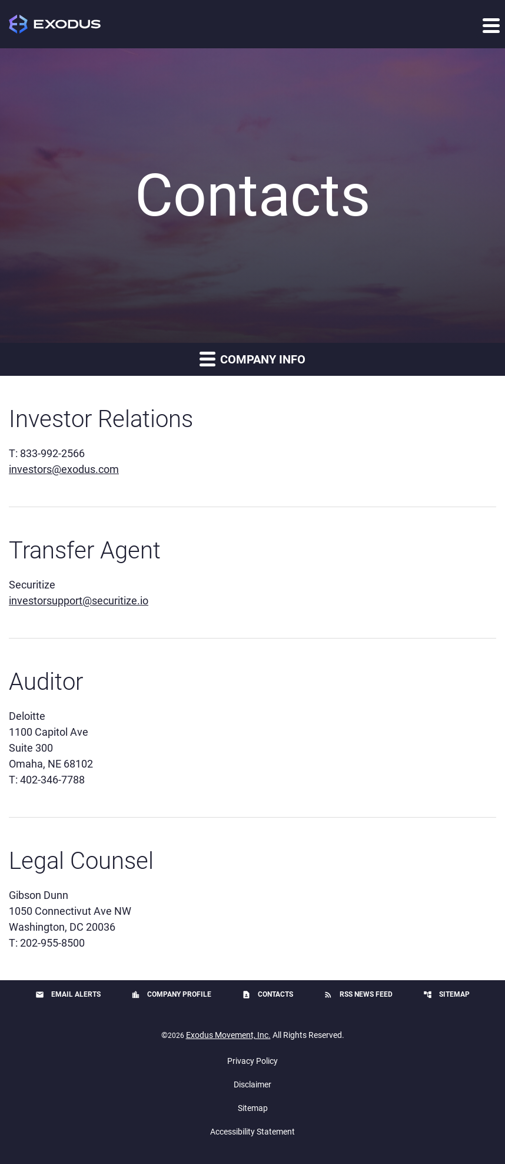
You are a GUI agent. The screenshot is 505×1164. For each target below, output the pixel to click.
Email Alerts (68, 994)
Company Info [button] (252, 358)
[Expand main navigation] (490, 24)
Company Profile (171, 994)
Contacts (267, 994)
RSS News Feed (358, 994)
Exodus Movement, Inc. (228, 1035)
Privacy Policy (252, 1061)
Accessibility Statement (252, 1131)
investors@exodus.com (64, 469)
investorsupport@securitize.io (78, 600)
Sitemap (446, 994)
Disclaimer (252, 1084)
